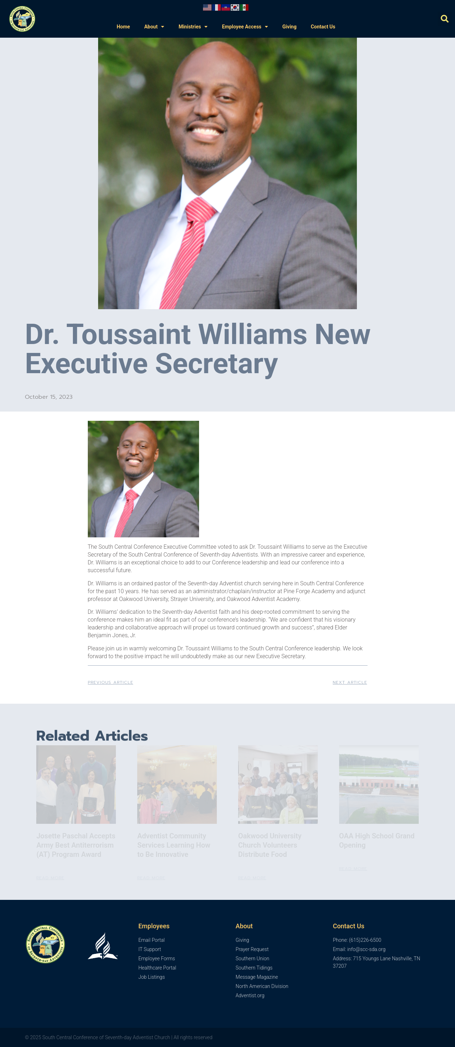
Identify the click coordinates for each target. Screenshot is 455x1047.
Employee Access (245, 27)
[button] (445, 19)
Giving (289, 26)
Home (123, 26)
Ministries (193, 27)
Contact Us (323, 26)
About (154, 27)
